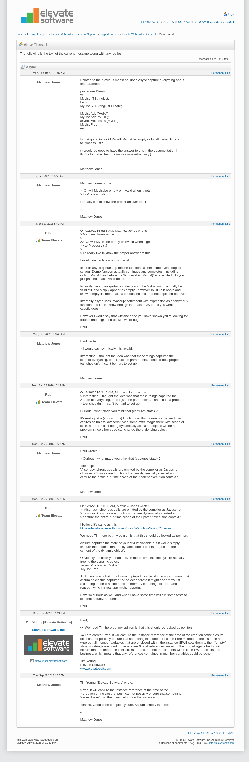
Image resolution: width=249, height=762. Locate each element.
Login (231, 14)
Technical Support (37, 34)
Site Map (226, 733)
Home (19, 34)
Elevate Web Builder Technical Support (73, 34)
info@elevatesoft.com (222, 742)
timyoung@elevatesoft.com (51, 660)
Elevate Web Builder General (139, 34)
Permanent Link (220, 72)
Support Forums (109, 34)
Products (150, 21)
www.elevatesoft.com (95, 668)
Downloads (208, 21)
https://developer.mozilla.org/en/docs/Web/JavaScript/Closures (125, 528)
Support (186, 21)
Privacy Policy (201, 733)
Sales (168, 21)
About (229, 21)
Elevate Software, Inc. (49, 630)
